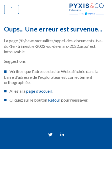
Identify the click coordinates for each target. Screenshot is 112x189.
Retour (54, 99)
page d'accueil (39, 90)
